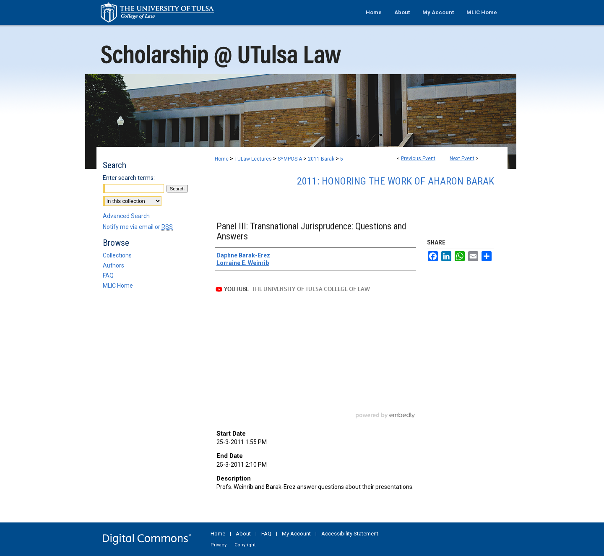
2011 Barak (322, 159)
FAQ (108, 275)
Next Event (462, 158)
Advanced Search (126, 216)
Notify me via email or (138, 226)
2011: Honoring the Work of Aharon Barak (395, 181)
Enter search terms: (129, 177)
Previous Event (418, 158)
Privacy (218, 545)
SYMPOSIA (290, 159)
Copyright (244, 545)
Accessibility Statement (349, 533)
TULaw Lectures (253, 159)
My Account (296, 533)
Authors (113, 265)
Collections (117, 255)
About (243, 533)
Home (222, 159)
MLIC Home (118, 285)
